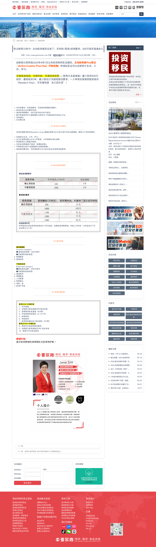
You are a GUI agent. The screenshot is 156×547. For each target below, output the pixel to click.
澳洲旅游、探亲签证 (20, 515)
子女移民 (134, 271)
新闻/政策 (101, 14)
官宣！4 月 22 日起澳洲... (120, 354)
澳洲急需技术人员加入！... (118, 184)
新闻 (43, 2)
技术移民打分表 (67, 502)
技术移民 (55, 14)
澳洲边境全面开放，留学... (118, 190)
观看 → (138, 94)
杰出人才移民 (116, 282)
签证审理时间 (66, 510)
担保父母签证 (17, 510)
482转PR (40, 521)
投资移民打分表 (67, 505)
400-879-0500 (138, 2)
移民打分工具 (64, 2)
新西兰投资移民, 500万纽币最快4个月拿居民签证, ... (43, 451)
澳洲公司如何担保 (44, 505)
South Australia (92, 518)
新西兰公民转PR (43, 528)
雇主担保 (47, 14)
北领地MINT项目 (24, 14)
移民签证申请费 (67, 508)
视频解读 (84, 2)
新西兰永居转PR (43, 531)
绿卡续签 (134, 266)
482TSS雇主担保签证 (45, 510)
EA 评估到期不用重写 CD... (120, 384)
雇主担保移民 (134, 282)
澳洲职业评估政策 (68, 515)
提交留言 (27, 483)
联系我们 (15, 2)
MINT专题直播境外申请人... (118, 179)
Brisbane (89, 521)
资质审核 (89, 505)
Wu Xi (88, 528)
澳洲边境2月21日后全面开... (118, 195)
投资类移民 (134, 288)
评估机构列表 (116, 328)
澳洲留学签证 (17, 505)
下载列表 (134, 309)
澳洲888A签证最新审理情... (118, 173)
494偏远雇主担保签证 (45, 513)
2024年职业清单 (67, 518)
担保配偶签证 (17, 523)
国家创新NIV (37, 14)
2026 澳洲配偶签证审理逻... (121, 365)
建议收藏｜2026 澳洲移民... (121, 357)
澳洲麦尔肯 (35, 2)
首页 (26, 41)
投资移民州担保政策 (134, 322)
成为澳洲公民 (17, 513)
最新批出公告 (116, 333)
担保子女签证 (17, 526)
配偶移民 (116, 271)
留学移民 (134, 277)
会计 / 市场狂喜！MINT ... (120, 369)
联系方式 (89, 502)
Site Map (89, 508)
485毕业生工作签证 (20, 528)
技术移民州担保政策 (116, 322)
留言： (45, 469)
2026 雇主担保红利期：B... (120, 361)
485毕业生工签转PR (45, 526)
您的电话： (18, 474)
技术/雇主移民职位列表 (133, 316)
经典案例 (109, 14)
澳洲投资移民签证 (19, 508)
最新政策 (41, 41)
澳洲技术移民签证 (19, 502)
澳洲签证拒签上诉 (19, 521)
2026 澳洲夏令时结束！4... (120, 373)
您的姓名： (18, 470)
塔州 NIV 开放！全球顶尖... (120, 388)
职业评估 (75, 2)
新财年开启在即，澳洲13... (118, 201)
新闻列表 (134, 339)
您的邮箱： (18, 478)
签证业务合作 (52, 2)
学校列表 (134, 328)
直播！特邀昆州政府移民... (118, 162)
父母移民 (116, 277)
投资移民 (64, 14)
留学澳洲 (72, 14)
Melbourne (90, 515)
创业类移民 (117, 293)
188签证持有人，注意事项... (118, 167)
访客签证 (134, 260)
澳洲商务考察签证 (19, 518)
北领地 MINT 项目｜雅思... (120, 380)
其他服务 (91, 14)
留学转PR (40, 523)
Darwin (89, 523)
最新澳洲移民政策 (68, 513)
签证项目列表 (134, 333)
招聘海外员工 (42, 502)
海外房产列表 (116, 309)
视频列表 (116, 314)
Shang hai (90, 526)
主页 (14, 14)
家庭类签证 (82, 14)
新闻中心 (33, 41)
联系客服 (25, 2)
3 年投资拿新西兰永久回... (120, 377)
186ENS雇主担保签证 (45, 508)
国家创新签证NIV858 (20, 531)
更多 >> (139, 48)
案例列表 (116, 339)
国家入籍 (116, 266)
